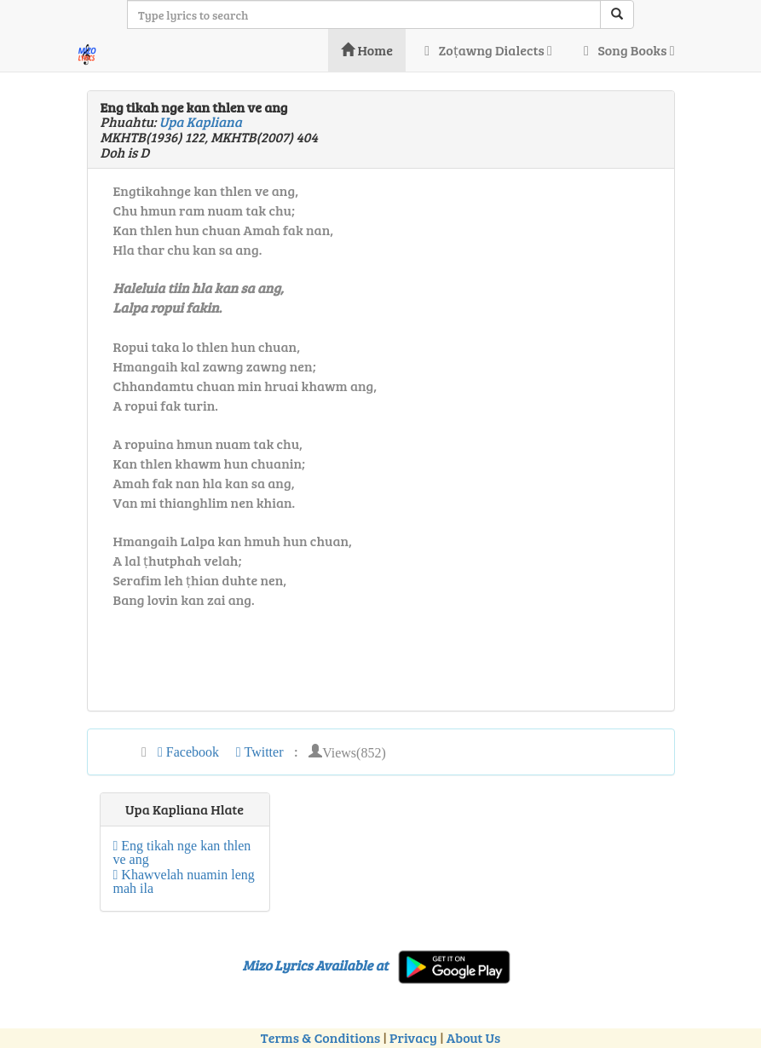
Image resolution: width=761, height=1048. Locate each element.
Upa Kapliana (200, 121)
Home (367, 50)
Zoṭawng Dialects (485, 50)
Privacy (413, 1037)
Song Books (626, 50)
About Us (473, 1037)
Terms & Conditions (320, 1037)
